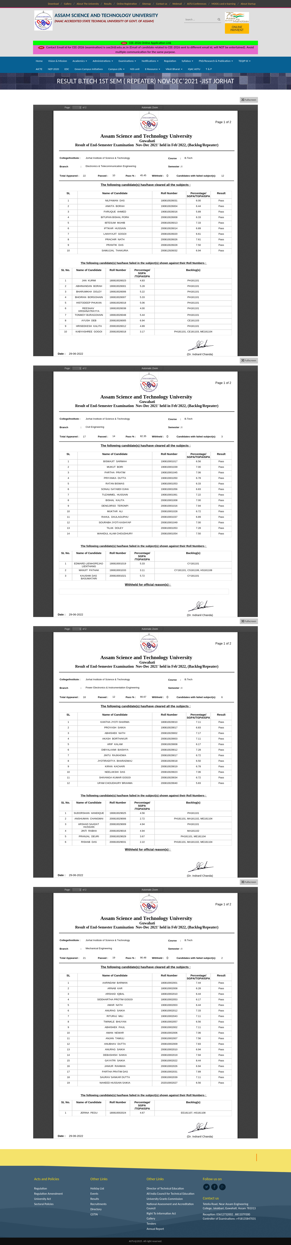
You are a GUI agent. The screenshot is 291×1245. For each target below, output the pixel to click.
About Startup (248, 3)
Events (94, 1193)
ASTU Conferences (196, 3)
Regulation (170, 61)
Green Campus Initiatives (89, 69)
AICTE (39, 69)
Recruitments (98, 1204)
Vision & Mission (57, 61)
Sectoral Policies (43, 1204)
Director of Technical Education (165, 1188)
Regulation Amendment (48, 1193)
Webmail (177, 3)
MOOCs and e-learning (224, 3)
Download (53, 3)
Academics (80, 61)
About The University (88, 3)
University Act (42, 1199)
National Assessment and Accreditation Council (170, 1206)
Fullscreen (249, 99)
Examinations (127, 61)
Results (108, 3)
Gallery (67, 3)
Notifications (150, 61)
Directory (96, 1209)
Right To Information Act (161, 1213)
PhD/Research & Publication (216, 61)
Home (39, 61)
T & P (209, 69)
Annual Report (155, 1229)
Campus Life (116, 69)
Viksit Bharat (174, 69)
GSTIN (94, 1214)
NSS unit (135, 69)
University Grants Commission (165, 1199)
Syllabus (187, 61)
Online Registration (127, 3)
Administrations (103, 61)
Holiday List (97, 1188)
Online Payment (236, 28)
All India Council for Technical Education (170, 1193)
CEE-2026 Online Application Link (145, 43)
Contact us (161, 3)
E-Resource (152, 69)
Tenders (151, 1223)
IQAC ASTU (194, 69)
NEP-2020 (53, 69)
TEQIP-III (244, 61)
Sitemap (146, 3)
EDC (66, 69)
